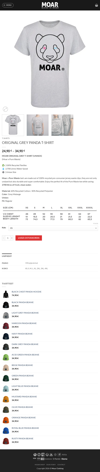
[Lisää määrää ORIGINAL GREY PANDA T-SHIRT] (11, 238)
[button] (8, 5)
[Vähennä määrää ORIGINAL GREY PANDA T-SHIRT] (3, 238)
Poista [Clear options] (95, 223)
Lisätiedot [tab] (7, 256)
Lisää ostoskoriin (28, 238)
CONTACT (61, 465)
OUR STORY (51, 465)
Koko (4, 228)
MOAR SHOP (40, 465)
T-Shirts (6, 138)
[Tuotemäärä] (7, 238)
